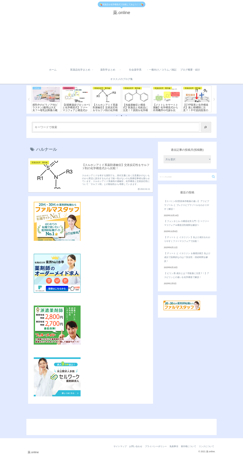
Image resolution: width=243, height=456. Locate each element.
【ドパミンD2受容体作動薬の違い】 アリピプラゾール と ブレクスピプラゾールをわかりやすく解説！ (186, 205)
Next (214, 99)
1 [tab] (116, 115)
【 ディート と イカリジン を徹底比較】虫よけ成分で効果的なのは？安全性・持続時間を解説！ (187, 257)
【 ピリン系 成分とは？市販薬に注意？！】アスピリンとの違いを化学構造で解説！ (186, 275)
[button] (213, 176)
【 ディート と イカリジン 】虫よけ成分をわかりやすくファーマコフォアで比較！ (187, 239)
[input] (187, 177)
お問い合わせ (133, 446)
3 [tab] (126, 115)
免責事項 (172, 446)
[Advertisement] (121, 42)
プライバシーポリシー (154, 446)
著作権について (187, 446)
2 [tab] (121, 115)
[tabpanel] (46, 99)
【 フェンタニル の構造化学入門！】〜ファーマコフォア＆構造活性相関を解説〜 (186, 223)
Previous (28, 99)
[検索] (205, 127)
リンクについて (206, 446)
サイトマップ (117, 446)
